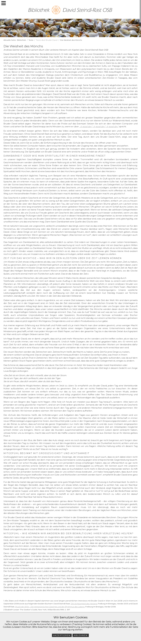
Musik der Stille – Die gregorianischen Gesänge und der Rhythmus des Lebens (50, 607)
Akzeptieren (61, 635)
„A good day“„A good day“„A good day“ (99, 126)
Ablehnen (80, 635)
